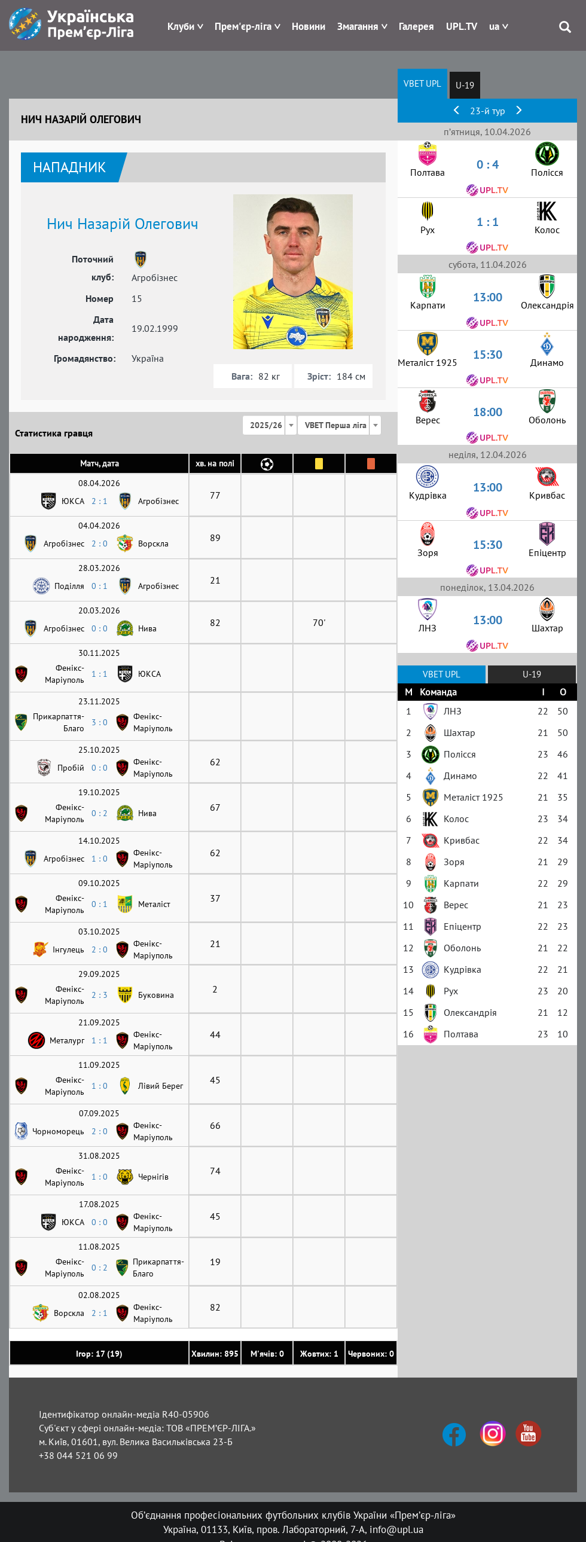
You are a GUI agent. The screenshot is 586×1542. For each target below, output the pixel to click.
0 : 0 (99, 628)
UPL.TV (461, 26)
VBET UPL (422, 83)
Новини (308, 26)
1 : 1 (99, 673)
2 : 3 (99, 995)
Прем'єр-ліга (243, 26)
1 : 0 (99, 858)
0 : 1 (99, 586)
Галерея (416, 26)
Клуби (180, 26)
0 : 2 (99, 813)
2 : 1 (99, 501)
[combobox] (269, 425)
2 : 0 (99, 543)
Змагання (358, 26)
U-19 (465, 85)
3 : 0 (99, 722)
